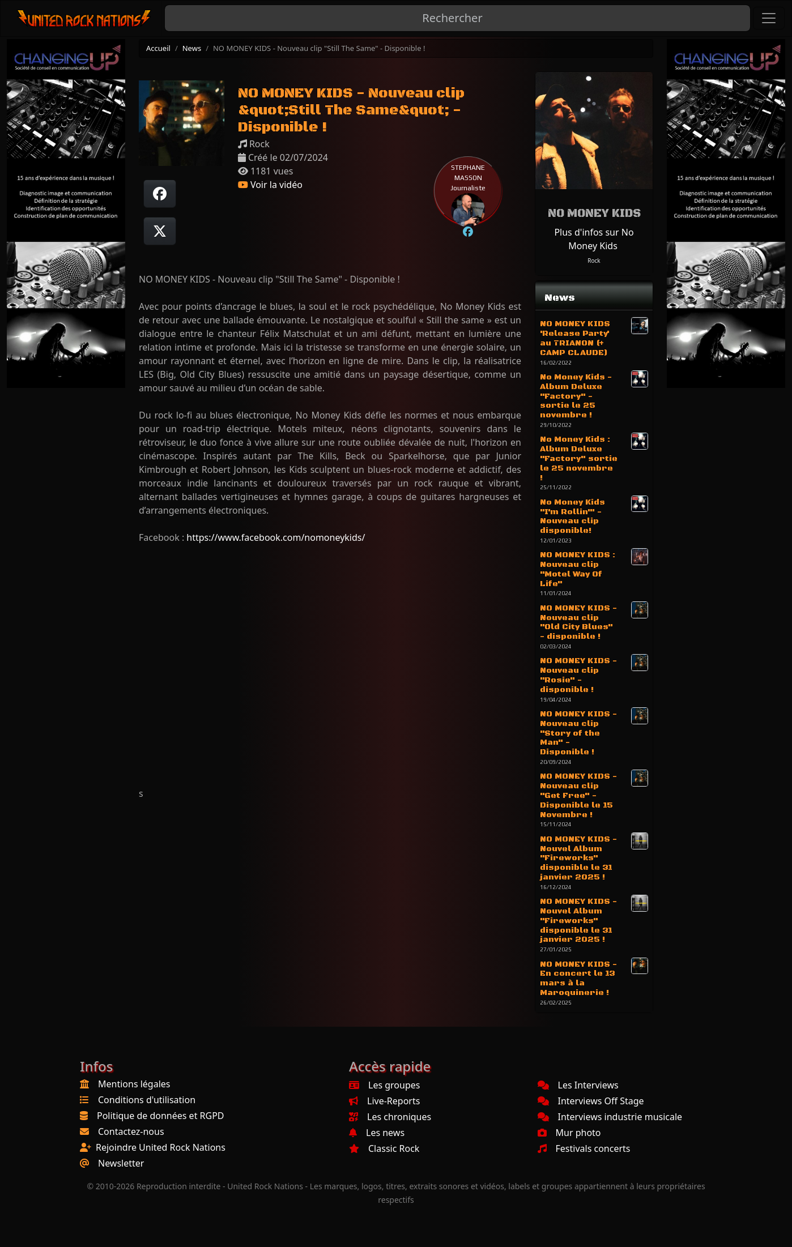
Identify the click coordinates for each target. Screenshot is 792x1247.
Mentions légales (134, 1084)
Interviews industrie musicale (610, 1117)
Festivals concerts (584, 1148)
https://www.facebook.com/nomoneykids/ (275, 537)
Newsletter (121, 1163)
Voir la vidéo (270, 184)
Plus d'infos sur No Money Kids (593, 239)
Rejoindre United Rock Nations (160, 1147)
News (191, 48)
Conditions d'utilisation (146, 1100)
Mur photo (569, 1132)
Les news (376, 1132)
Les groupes (384, 1085)
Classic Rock (384, 1148)
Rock (593, 260)
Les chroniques (390, 1117)
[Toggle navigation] (769, 18)
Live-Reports (384, 1101)
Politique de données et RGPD (160, 1115)
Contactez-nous (131, 1131)
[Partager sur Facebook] (159, 194)
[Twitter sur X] (159, 231)
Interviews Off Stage (591, 1101)
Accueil (158, 48)
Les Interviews (578, 1085)
